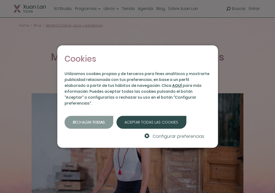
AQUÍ (177, 85)
